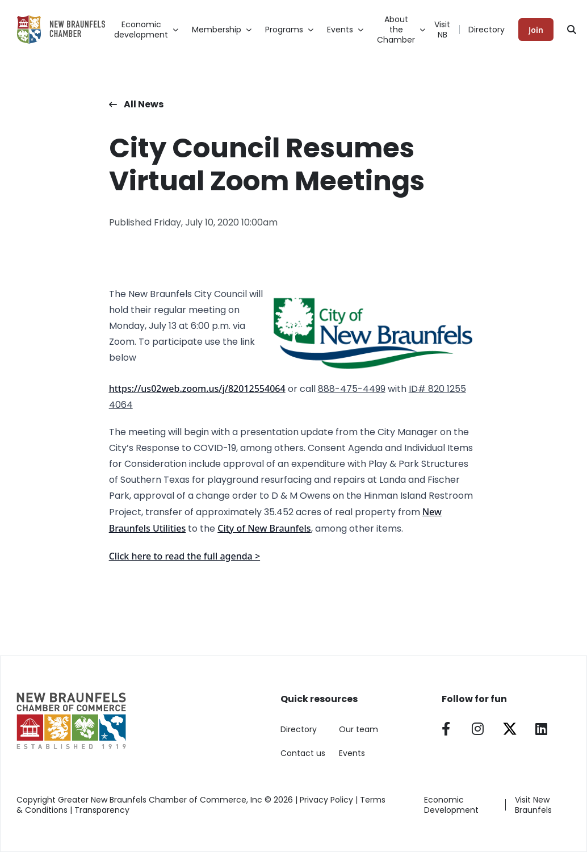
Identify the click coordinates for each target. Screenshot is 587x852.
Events (352, 753)
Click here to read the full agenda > (184, 556)
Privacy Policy (326, 799)
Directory (486, 29)
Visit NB (442, 29)
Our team (358, 729)
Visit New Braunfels (533, 805)
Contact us (302, 753)
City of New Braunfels (264, 528)
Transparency (101, 810)
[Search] (571, 29)
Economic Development (451, 805)
